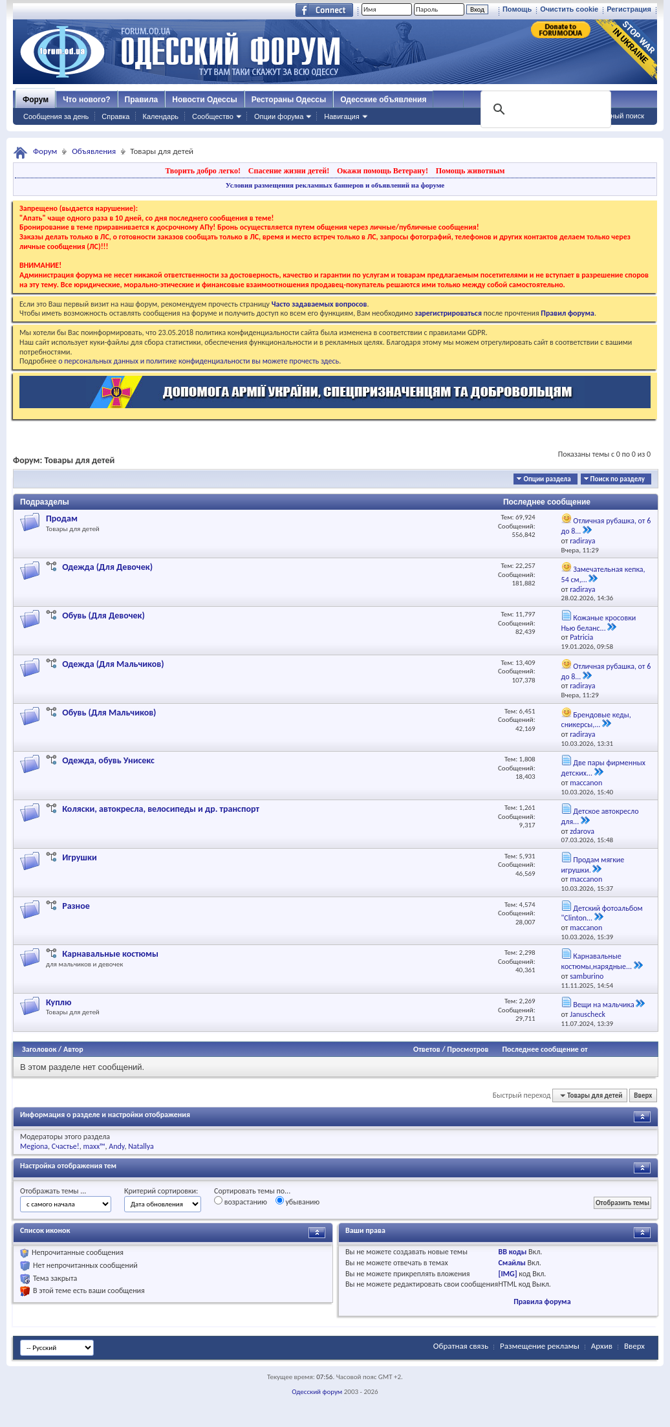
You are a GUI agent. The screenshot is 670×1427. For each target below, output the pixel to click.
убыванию (298, 1201)
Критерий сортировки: (161, 1190)
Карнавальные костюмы (110, 953)
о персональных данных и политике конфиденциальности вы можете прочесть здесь (198, 360)
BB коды (512, 1251)
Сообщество (212, 116)
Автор (73, 1049)
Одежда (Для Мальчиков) (113, 664)
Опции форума (278, 116)
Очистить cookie (569, 9)
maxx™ (94, 1146)
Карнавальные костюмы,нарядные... (596, 961)
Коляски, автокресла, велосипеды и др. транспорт (160, 808)
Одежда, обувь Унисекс (108, 760)
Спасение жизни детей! (288, 170)
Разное (76, 905)
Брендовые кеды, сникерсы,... (596, 720)
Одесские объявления (383, 99)
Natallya (141, 1146)
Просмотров (467, 1049)
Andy (116, 1146)
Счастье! (66, 1146)
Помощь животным (470, 170)
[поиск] (544, 109)
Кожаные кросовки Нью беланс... (598, 623)
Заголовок (39, 1049)
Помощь (517, 9)
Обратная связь (460, 1346)
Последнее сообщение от (544, 1049)
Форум (36, 99)
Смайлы (511, 1262)
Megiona (34, 1146)
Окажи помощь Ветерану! (382, 170)
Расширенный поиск (610, 116)
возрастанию (240, 1201)
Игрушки (79, 857)
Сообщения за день (56, 116)
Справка (115, 116)
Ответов (426, 1049)
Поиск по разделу (617, 479)
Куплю (59, 1002)
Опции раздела (546, 479)
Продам (62, 518)
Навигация (341, 116)
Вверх (643, 1095)
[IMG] (507, 1273)
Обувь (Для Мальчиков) (109, 712)
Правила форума (541, 1301)
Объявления (94, 151)
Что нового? (86, 99)
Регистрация (629, 9)
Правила (141, 99)
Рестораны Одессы (289, 99)
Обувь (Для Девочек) (103, 615)
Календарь (160, 116)
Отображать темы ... (53, 1190)
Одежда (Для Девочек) (107, 566)
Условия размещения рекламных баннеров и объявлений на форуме (335, 185)
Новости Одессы (204, 99)
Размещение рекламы (539, 1346)
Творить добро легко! (203, 170)
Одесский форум (317, 1392)
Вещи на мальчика (603, 1004)
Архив (601, 1346)
